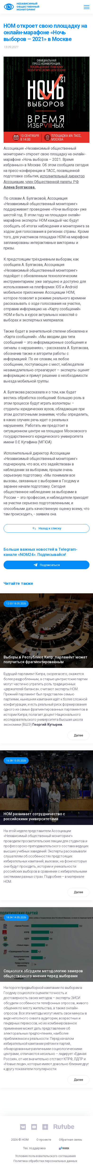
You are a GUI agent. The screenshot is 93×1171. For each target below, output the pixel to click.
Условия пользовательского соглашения (45, 1156)
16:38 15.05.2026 (16, 760)
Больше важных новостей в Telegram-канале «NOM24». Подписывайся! (40, 552)
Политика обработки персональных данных (45, 1161)
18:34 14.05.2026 (16, 917)
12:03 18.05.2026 (16, 603)
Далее (78, 735)
